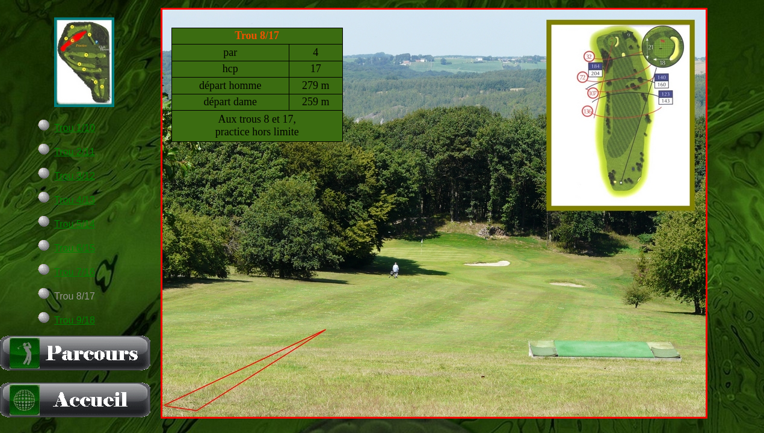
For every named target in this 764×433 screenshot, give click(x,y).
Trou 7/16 (74, 272)
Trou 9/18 (74, 320)
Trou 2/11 (74, 152)
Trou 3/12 (74, 176)
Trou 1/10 (74, 128)
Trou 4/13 (74, 200)
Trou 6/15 (74, 248)
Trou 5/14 (74, 224)
